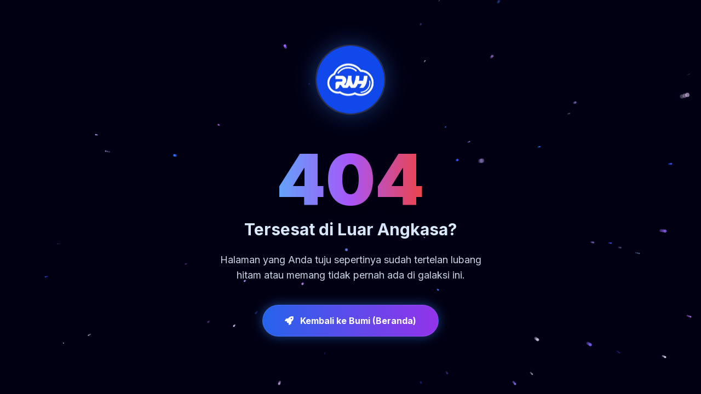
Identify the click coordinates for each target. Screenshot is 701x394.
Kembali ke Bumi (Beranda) (350, 320)
